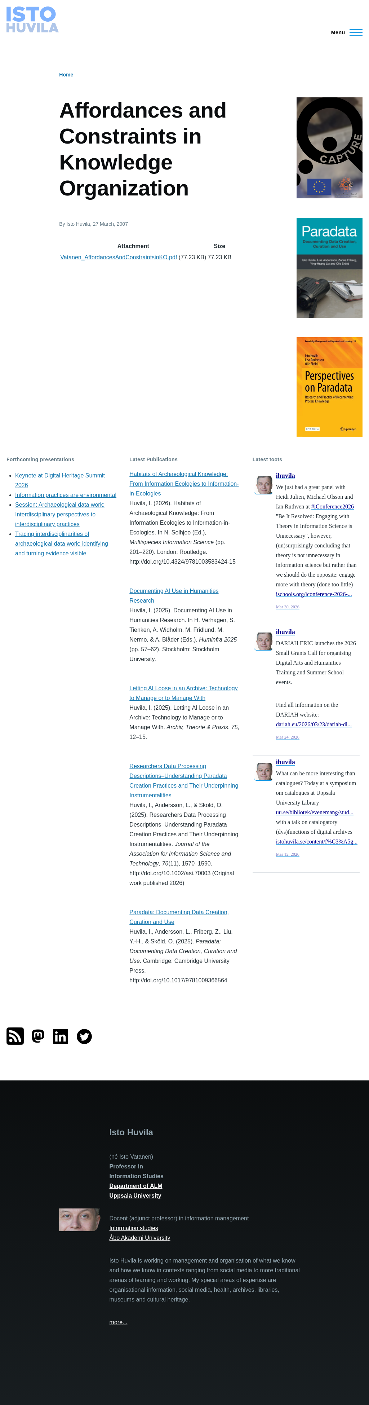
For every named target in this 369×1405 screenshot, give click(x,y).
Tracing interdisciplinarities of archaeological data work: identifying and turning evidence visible (61, 543)
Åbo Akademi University (140, 1238)
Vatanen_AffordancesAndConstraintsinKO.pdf (118, 257)
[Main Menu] (345, 32)
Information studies (134, 1228)
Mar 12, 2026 (287, 854)
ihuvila (285, 475)
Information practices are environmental (65, 495)
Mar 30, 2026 (287, 606)
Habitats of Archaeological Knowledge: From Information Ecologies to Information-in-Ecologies (184, 484)
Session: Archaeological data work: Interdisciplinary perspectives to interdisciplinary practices (60, 514)
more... (119, 1322)
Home (66, 75)
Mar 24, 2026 (287, 737)
